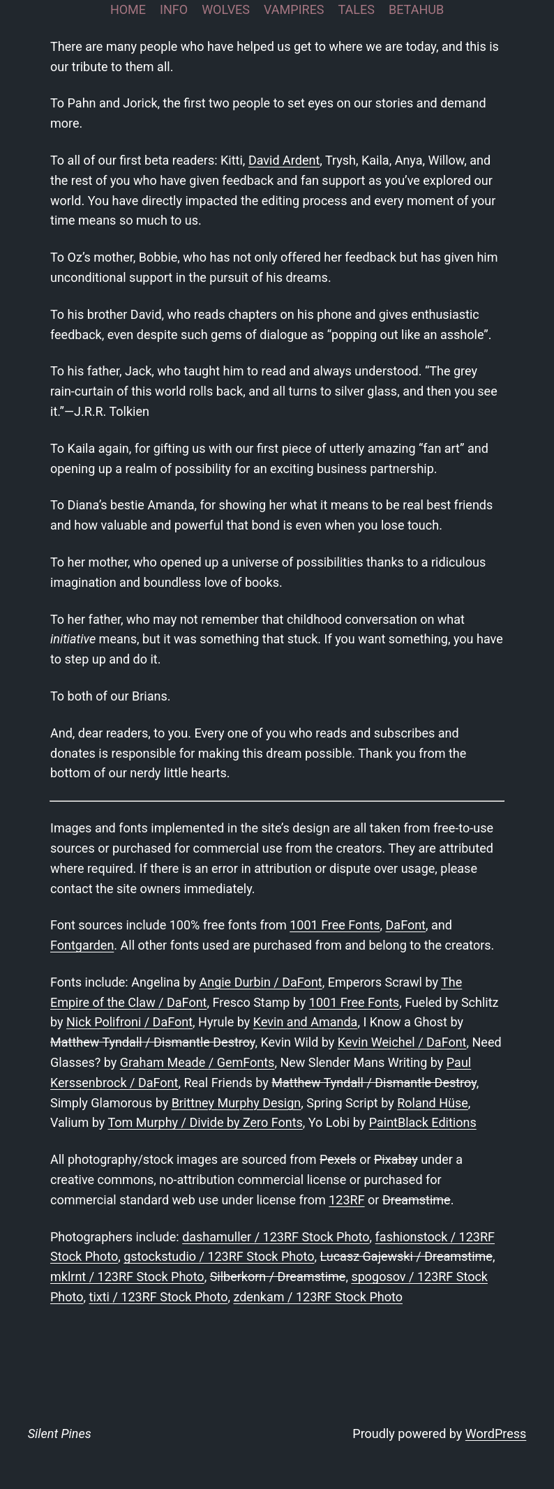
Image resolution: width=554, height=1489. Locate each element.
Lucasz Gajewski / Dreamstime (406, 1256)
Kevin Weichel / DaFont (402, 1042)
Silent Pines (59, 1433)
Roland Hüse (432, 1102)
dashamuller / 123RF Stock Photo (275, 1236)
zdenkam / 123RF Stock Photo (318, 1296)
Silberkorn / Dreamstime (278, 1276)
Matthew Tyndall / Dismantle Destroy (152, 1042)
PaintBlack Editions (423, 1122)
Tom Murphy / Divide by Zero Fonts (204, 1122)
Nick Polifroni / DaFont (129, 1022)
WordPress (495, 1433)
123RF (346, 1199)
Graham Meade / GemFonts (197, 1062)
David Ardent (284, 160)
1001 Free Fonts (335, 925)
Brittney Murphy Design (236, 1102)
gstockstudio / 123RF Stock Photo (218, 1256)
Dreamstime (416, 1199)
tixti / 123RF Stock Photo (158, 1296)
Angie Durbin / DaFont (260, 982)
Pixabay (396, 1159)
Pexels (338, 1159)
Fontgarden (82, 945)
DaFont (406, 925)
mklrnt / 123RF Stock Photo (127, 1276)
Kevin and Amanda (305, 1022)
